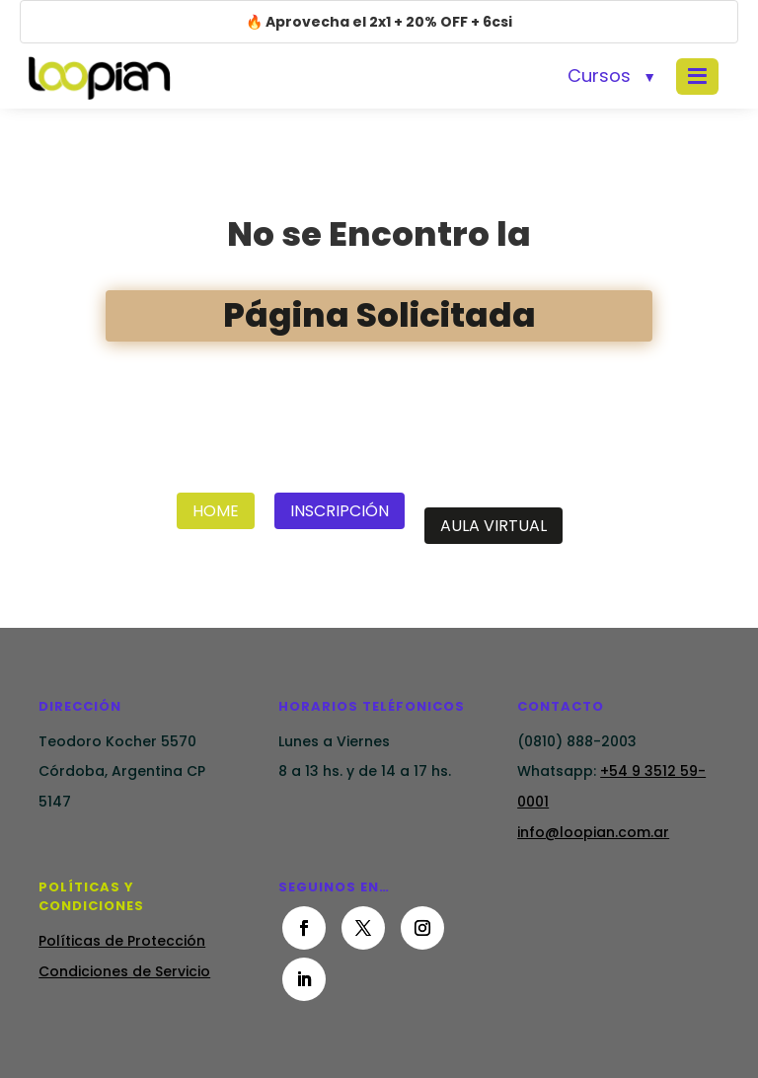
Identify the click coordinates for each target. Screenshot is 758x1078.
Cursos (599, 75)
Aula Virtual (493, 525)
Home (215, 511)
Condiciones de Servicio (124, 971)
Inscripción (339, 511)
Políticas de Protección (121, 941)
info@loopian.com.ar (593, 832)
